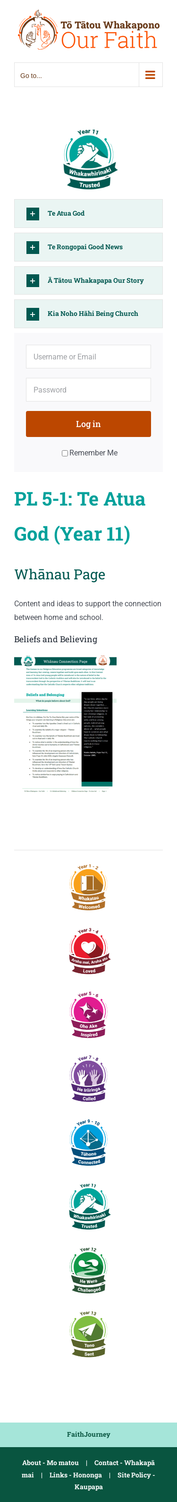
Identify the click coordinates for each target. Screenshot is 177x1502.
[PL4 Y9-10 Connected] (88, 1118)
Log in (88, 423)
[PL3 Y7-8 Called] (88, 1054)
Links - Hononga (76, 1474)
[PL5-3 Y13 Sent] (88, 1310)
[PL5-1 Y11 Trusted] (88, 126)
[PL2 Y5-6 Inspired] (88, 991)
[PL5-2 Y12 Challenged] (88, 1246)
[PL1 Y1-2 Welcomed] (88, 863)
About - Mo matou (50, 1462)
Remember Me (90, 452)
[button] (88, 213)
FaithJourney (88, 1434)
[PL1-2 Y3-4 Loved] (88, 927)
